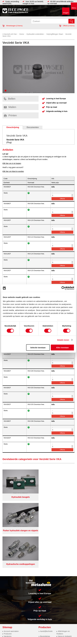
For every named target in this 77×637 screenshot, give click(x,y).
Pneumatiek (62, 575)
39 (61, 636)
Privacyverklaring (63, 626)
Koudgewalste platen (12, 600)
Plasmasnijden (9, 613)
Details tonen (63, 340)
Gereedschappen (46, 580)
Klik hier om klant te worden (13, 171)
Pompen (43, 577)
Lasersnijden (9, 605)
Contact (7, 570)
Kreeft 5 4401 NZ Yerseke (56, 600)
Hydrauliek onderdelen (35, 34)
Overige (43, 587)
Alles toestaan (62, 347)
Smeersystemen (64, 580)
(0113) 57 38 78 (52, 602)
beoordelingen (67, 636)
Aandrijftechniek (46, 557)
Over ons (50, 626)
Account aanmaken (11, 557)
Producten (8, 560)
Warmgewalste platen (12, 615)
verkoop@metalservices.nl (56, 604)
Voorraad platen (10, 610)
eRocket (59, 633)
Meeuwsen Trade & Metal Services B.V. (30, 626)
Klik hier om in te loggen (11, 163)
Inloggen (66, 13)
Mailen (10, 107)
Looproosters (45, 575)
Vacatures (7, 562)
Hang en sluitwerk (65, 562)
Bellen (9, 98)
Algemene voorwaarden (31, 628)
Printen (10, 115)
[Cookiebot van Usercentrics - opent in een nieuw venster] (63, 288)
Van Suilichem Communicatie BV (32, 633)
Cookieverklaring (48, 628)
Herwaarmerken (10, 603)
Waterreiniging (45, 582)
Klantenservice (9, 565)
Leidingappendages (47, 570)
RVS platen (8, 598)
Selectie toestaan (38, 347)
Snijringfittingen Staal (54, 34)
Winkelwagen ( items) (12, 26)
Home (21, 34)
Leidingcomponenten (64, 572)
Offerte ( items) (67, 26)
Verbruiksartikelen (65, 577)
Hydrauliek (8, 608)
